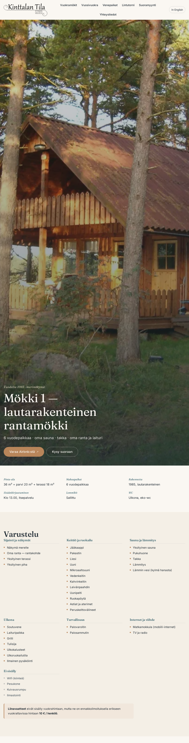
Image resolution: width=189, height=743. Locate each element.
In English (177, 9)
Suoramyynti (147, 5)
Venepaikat (110, 5)
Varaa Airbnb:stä (24, 452)
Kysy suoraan (62, 452)
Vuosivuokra (89, 5)
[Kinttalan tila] (25, 10)
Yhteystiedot (108, 14)
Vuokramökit (68, 5)
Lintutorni (128, 5)
